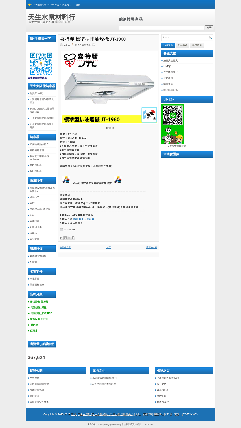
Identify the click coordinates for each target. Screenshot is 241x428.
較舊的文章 (151, 247)
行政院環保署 (37, 389)
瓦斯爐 (33, 262)
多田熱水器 (36, 171)
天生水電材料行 (51, 17)
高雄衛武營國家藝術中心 (105, 377)
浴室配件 (34, 239)
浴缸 (32, 203)
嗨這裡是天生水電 (83, 219)
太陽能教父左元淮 (39, 401)
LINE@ (167, 66)
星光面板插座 (37, 284)
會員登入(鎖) (36, 93)
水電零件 (34, 278)
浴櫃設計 (34, 221)
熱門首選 (197, 45)
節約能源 (34, 395)
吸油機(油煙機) (38, 256)
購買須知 (168, 84)
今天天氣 (34, 377)
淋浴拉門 (34, 197)
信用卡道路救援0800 (168, 377)
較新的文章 (65, 247)
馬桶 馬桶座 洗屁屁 (40, 209)
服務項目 (168, 78)
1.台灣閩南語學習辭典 (104, 383)
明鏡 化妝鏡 (36, 227)
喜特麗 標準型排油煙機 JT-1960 (93, 39)
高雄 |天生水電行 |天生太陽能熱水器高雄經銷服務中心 (102, 414)
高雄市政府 (163, 401)
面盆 (32, 215)
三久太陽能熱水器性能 (42, 118)
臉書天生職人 (170, 60)
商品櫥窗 (182, 45)
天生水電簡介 (170, 72)
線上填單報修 (170, 90)
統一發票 (161, 383)
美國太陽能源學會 (39, 383)
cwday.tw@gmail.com (109, 424)
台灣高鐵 (161, 395)
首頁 (78, 4)
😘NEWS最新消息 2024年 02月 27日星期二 (49, 4)
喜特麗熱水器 (37, 150)
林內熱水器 (36, 165)
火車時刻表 (163, 389)
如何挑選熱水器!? (39, 144)
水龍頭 (33, 233)
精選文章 (168, 45)
